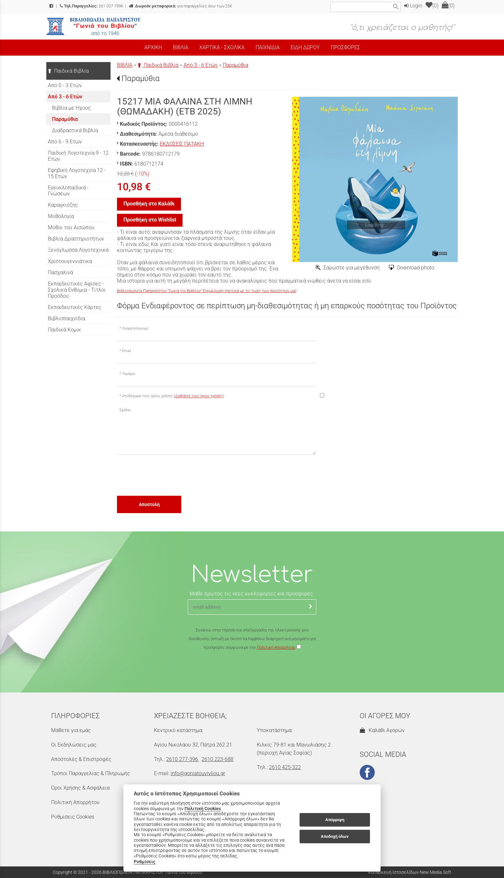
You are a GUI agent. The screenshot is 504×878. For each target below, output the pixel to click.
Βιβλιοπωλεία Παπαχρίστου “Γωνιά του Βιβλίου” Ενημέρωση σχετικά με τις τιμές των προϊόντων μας (207, 291)
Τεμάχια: (128, 374)
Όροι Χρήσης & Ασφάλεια (80, 788)
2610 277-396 (182, 759)
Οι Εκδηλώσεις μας (73, 745)
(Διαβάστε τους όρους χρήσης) (199, 396)
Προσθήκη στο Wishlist (149, 220)
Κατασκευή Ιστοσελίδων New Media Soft (409, 872)
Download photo (415, 268)
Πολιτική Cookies (202, 808)
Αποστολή (149, 504)
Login (413, 6)
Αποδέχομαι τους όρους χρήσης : (173, 396)
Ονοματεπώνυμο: (135, 328)
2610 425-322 (285, 767)
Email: (126, 351)
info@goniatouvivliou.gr (198, 773)
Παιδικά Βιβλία (158, 65)
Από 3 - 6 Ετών (201, 65)
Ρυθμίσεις (144, 861)
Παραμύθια (235, 65)
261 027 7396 (91, 6)
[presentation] (166, 474)
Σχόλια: (125, 410)
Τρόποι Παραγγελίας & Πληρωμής (90, 773)
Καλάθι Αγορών (382, 730)
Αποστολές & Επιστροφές (81, 759)
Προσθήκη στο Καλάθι (149, 204)
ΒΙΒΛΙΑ (124, 65)
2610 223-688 (217, 759)
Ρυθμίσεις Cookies (72, 817)
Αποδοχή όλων (335, 836)
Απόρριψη (334, 819)
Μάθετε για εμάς (71, 730)
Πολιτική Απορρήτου (276, 647)
